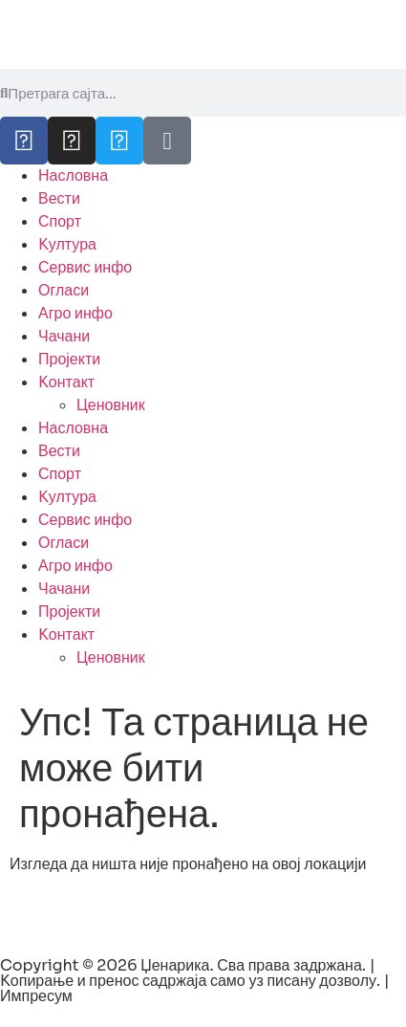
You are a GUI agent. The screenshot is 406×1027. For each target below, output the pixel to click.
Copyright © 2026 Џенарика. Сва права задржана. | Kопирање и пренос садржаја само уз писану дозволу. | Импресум (195, 980)
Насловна (73, 175)
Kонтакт (66, 382)
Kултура (67, 244)
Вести (59, 198)
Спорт (59, 221)
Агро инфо (75, 313)
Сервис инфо (85, 267)
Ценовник (110, 405)
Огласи (63, 290)
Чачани (64, 336)
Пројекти (69, 359)
